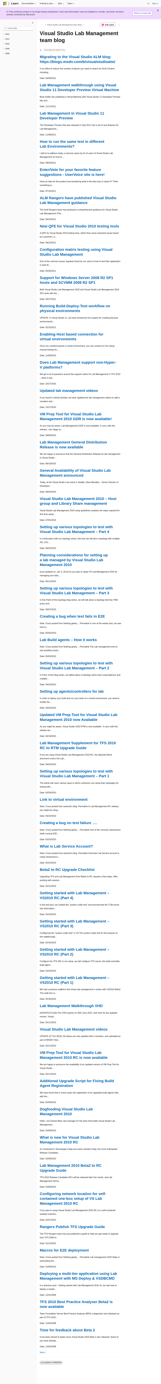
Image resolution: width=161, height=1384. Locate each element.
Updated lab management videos (69, 391)
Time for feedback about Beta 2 (67, 1330)
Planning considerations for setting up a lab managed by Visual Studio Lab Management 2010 (74, 560)
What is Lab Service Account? (66, 846)
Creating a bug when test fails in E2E (72, 616)
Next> (42, 1352)
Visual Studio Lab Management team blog (64, 25)
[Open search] (148, 3)
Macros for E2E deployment (64, 1250)
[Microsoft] (5, 3)
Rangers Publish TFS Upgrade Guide (72, 1227)
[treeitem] (18, 34)
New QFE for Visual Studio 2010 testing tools (79, 226)
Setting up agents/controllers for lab (72, 691)
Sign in (155, 3)
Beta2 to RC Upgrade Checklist (67, 870)
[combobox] (18, 28)
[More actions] (119, 25)
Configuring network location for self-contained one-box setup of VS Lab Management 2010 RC (73, 1198)
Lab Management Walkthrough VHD (71, 1006)
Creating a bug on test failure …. (68, 823)
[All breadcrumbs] (42, 25)
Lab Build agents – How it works (68, 640)
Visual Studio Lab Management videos (74, 1029)
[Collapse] (32, 22)
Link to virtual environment (63, 799)
